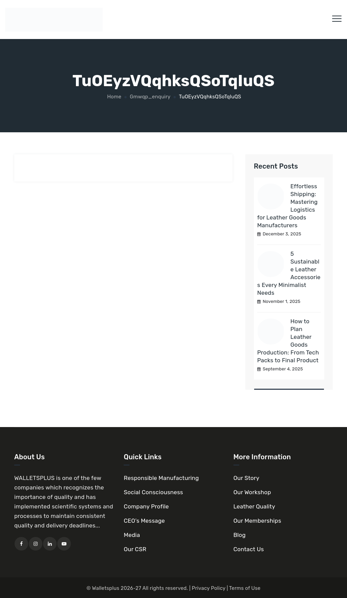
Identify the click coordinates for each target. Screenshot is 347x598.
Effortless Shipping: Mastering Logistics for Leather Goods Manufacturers (287, 206)
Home (113, 97)
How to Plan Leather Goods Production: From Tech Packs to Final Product (288, 341)
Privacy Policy (208, 588)
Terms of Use (245, 588)
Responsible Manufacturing (161, 478)
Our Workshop (252, 492)
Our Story (246, 478)
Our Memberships (257, 520)
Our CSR (135, 549)
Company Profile (146, 506)
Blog (239, 535)
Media (132, 535)
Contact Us (248, 549)
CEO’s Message (144, 520)
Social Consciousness (153, 492)
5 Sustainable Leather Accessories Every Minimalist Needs (289, 273)
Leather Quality (254, 506)
